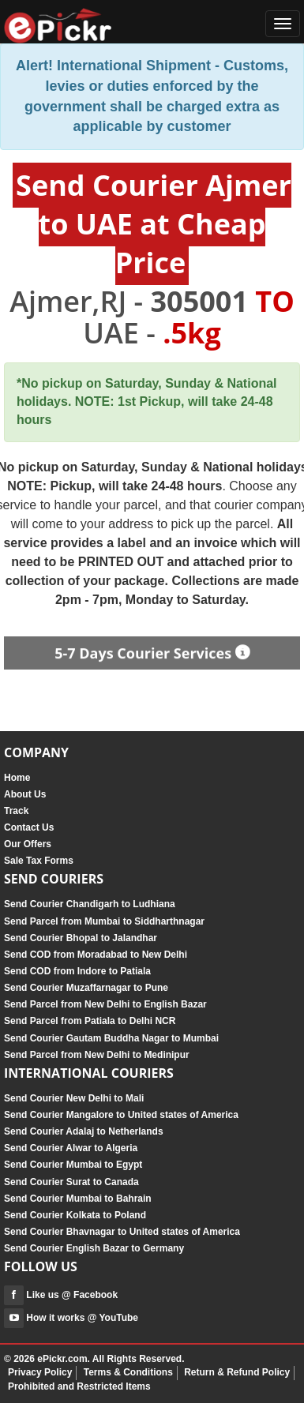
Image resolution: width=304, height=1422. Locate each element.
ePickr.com (62, 1358)
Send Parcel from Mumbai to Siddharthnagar (104, 921)
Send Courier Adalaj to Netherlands (83, 1131)
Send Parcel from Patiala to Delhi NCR (89, 1020)
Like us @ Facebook (61, 1294)
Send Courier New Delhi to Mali (74, 1098)
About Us (25, 794)
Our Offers (27, 844)
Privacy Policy (40, 1372)
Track (16, 810)
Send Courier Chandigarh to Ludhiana (89, 904)
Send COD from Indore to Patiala (77, 971)
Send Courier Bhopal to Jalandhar (80, 938)
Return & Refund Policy (237, 1372)
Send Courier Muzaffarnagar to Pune (86, 987)
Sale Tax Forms (38, 860)
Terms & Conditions (128, 1372)
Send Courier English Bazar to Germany (94, 1248)
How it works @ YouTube (71, 1317)
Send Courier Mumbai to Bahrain (78, 1198)
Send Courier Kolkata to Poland (75, 1215)
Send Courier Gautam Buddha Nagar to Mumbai (111, 1038)
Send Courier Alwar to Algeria (70, 1148)
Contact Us (29, 827)
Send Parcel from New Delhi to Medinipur (97, 1054)
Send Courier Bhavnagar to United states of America (122, 1231)
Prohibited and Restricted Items (79, 1386)
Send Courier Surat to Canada (71, 1182)
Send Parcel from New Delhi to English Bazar (105, 1004)
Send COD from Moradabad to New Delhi (95, 954)
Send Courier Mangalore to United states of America (121, 1114)
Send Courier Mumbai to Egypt (73, 1164)
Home (17, 777)
